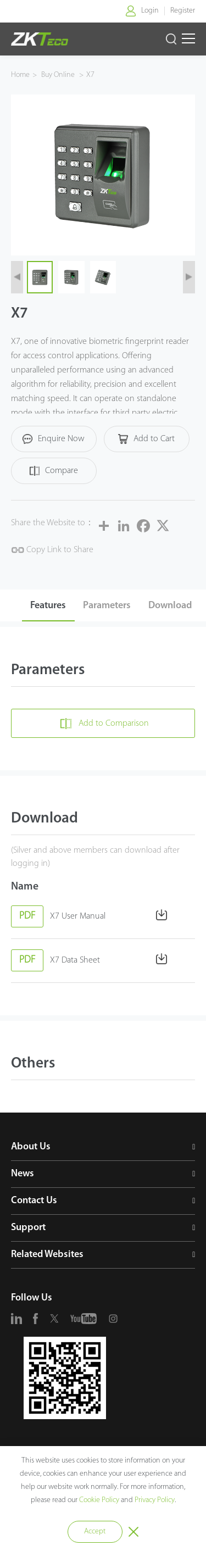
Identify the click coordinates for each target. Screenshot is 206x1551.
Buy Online (58, 75)
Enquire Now (54, 439)
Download (170, 606)
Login (150, 11)
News (22, 1174)
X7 (90, 75)
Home (20, 75)
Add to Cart (146, 439)
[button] (17, 277)
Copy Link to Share (52, 550)
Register (182, 11)
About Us (31, 1147)
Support (28, 1227)
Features (48, 606)
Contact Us (34, 1201)
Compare (54, 471)
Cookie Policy (99, 1500)
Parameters (107, 606)
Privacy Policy (155, 1500)
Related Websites (47, 1254)
